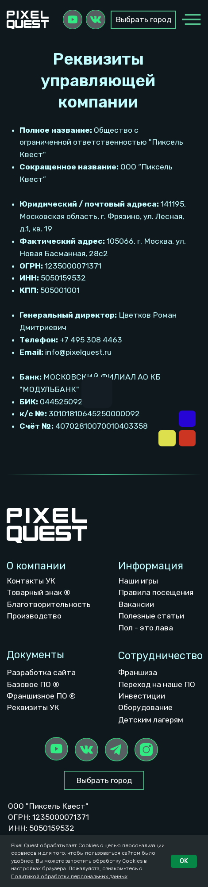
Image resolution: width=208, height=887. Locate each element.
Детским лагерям (150, 719)
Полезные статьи (151, 615)
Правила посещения (155, 592)
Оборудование (145, 707)
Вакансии (136, 604)
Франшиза (137, 672)
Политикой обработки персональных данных (69, 876)
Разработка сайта (41, 672)
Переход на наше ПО (156, 684)
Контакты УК (31, 580)
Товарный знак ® (38, 592)
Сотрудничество (160, 655)
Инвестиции (141, 695)
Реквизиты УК (33, 707)
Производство (34, 615)
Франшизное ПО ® (41, 695)
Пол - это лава (145, 627)
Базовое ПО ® (33, 684)
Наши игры (138, 580)
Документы (35, 655)
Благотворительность (49, 604)
